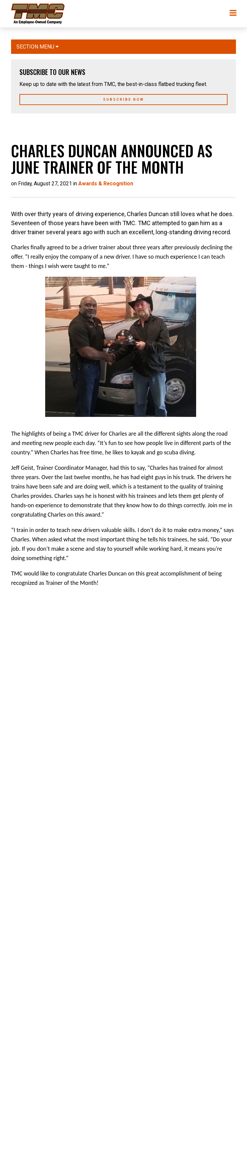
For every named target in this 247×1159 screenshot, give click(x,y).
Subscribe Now (123, 99)
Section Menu (37, 46)
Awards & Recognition (105, 183)
